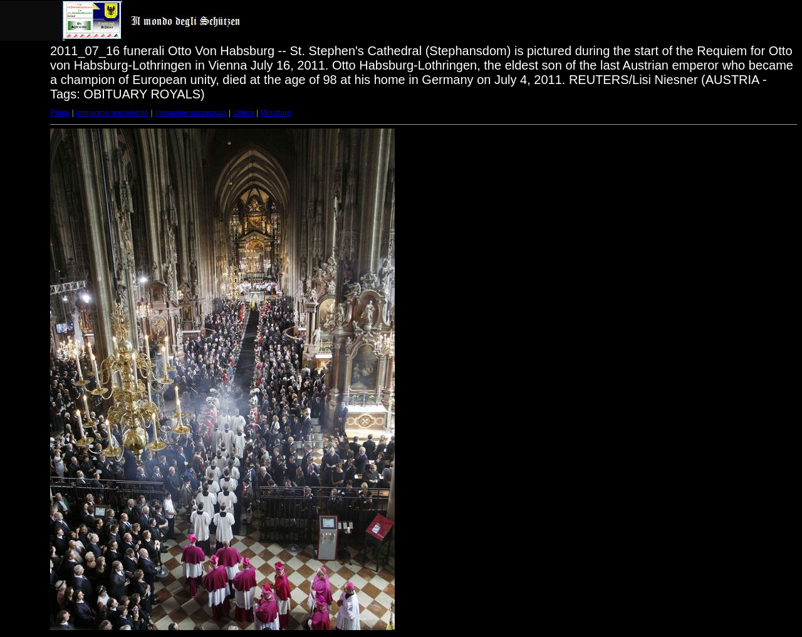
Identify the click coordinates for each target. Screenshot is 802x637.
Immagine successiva (191, 112)
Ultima (243, 112)
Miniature (275, 112)
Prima (60, 112)
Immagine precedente (112, 112)
